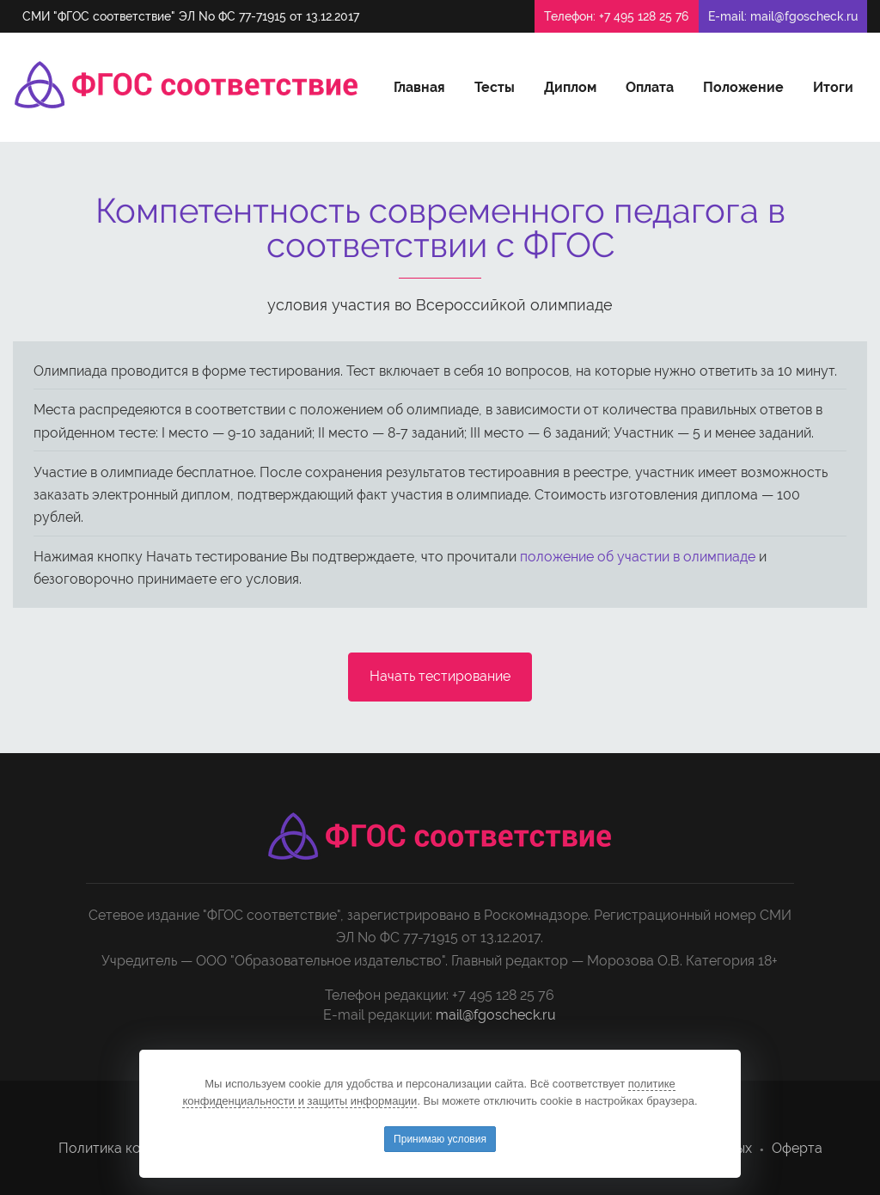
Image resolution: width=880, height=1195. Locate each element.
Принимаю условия (440, 1139)
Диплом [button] (570, 87)
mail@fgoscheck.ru (804, 16)
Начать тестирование (440, 676)
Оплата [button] (650, 87)
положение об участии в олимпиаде (637, 556)
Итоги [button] (833, 87)
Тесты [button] (494, 87)
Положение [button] (743, 87)
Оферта (797, 1148)
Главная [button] (419, 87)
